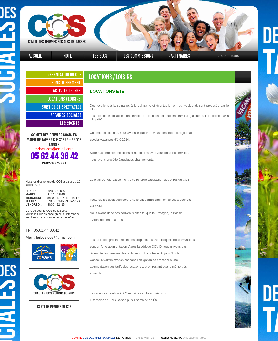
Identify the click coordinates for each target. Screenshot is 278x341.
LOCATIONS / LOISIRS (64, 99)
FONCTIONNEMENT (67, 82)
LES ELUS (100, 56)
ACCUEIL (35, 56)
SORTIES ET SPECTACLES (62, 107)
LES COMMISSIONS (138, 56)
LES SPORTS (71, 123)
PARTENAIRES (179, 56)
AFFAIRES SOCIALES (66, 115)
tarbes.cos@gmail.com (54, 149)
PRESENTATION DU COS (63, 74)
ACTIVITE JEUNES (67, 90)
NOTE (67, 56)
